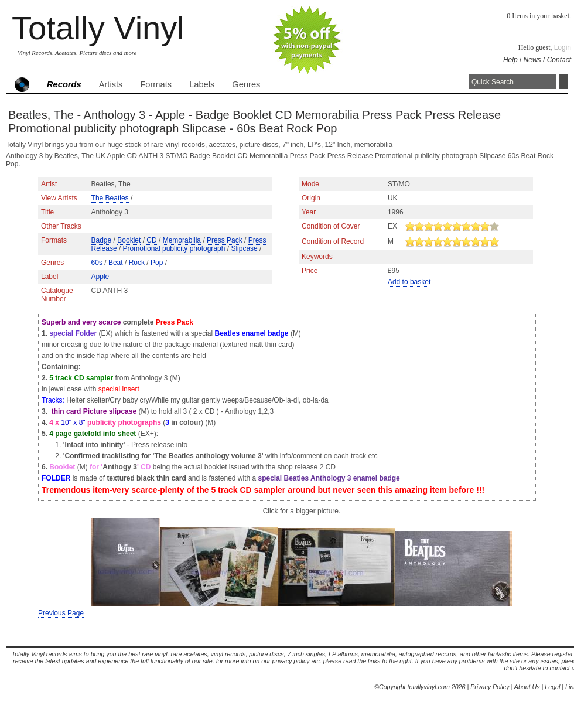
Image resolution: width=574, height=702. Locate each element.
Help (510, 60)
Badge (101, 240)
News (532, 60)
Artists (111, 84)
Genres (246, 84)
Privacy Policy (489, 686)
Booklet (129, 240)
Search (563, 81)
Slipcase (244, 248)
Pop (157, 262)
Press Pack (224, 240)
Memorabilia (182, 240)
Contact (559, 60)
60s (96, 262)
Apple (100, 276)
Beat (115, 262)
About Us (527, 686)
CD (151, 240)
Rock (137, 262)
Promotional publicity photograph (174, 248)
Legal (552, 686)
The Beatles (110, 198)
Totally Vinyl (98, 27)
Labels (201, 84)
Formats (156, 84)
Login (562, 47)
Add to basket (409, 282)
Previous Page (61, 613)
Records (64, 84)
